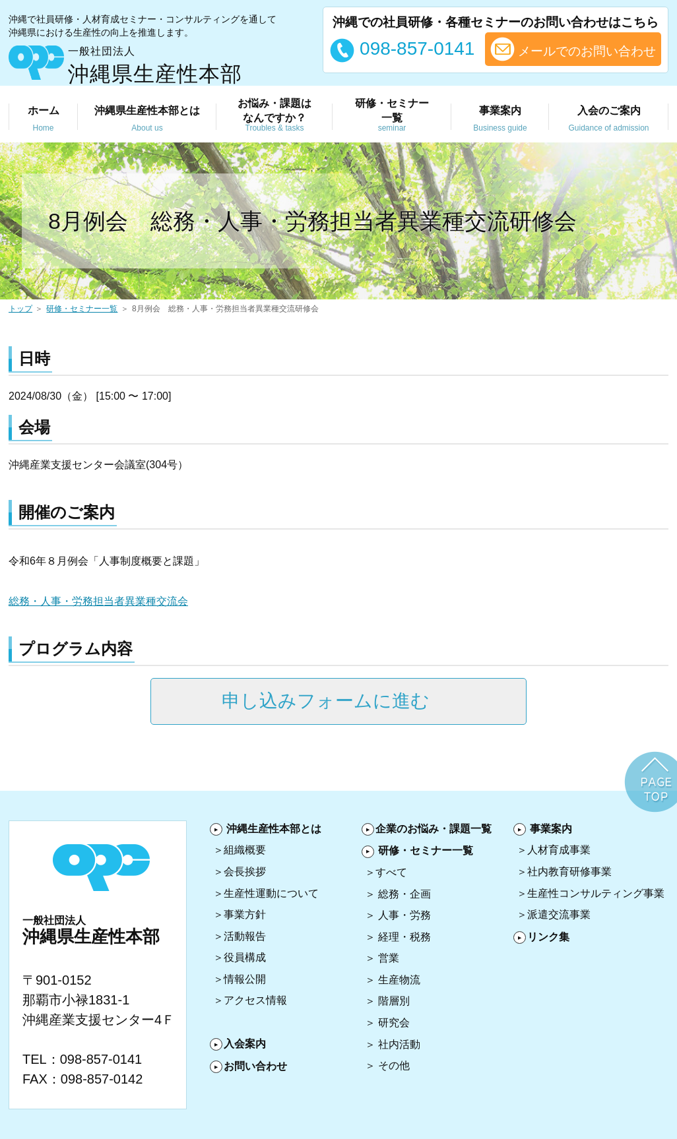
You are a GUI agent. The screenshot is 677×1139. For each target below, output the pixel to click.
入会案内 (245, 1043)
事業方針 (245, 914)
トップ (20, 308)
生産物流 (399, 979)
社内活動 (399, 1044)
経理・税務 (404, 936)
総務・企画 (404, 894)
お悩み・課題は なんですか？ (274, 116)
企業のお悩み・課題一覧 (433, 828)
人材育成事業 (559, 849)
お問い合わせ (255, 1066)
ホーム (43, 119)
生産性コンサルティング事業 (595, 893)
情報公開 (245, 979)
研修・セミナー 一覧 (392, 116)
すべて (391, 872)
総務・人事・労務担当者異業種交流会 (98, 601)
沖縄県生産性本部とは (147, 119)
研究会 (394, 1022)
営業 (388, 958)
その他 (394, 1065)
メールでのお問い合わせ (573, 49)
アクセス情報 (255, 1000)
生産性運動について (271, 893)
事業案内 (500, 119)
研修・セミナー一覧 (81, 308)
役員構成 (245, 957)
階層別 (394, 1000)
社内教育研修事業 (569, 871)
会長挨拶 (245, 871)
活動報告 (245, 936)
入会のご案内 (608, 119)
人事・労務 (404, 915)
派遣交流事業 (559, 914)
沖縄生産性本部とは (273, 828)
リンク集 (548, 936)
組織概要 (245, 849)
